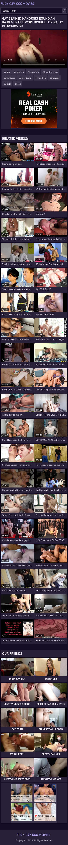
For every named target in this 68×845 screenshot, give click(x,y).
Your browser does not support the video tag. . (34, 49)
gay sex (20, 72)
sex (19, 83)
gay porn (34, 72)
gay (8, 72)
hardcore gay (51, 72)
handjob (42, 77)
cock (9, 83)
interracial (26, 77)
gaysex (56, 77)
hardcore (11, 77)
